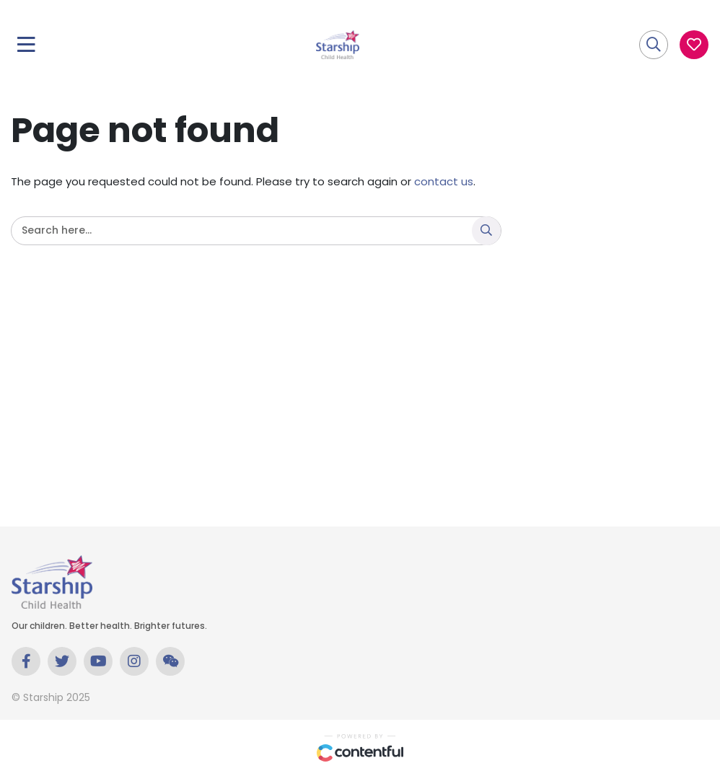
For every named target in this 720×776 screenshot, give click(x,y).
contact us (443, 181)
